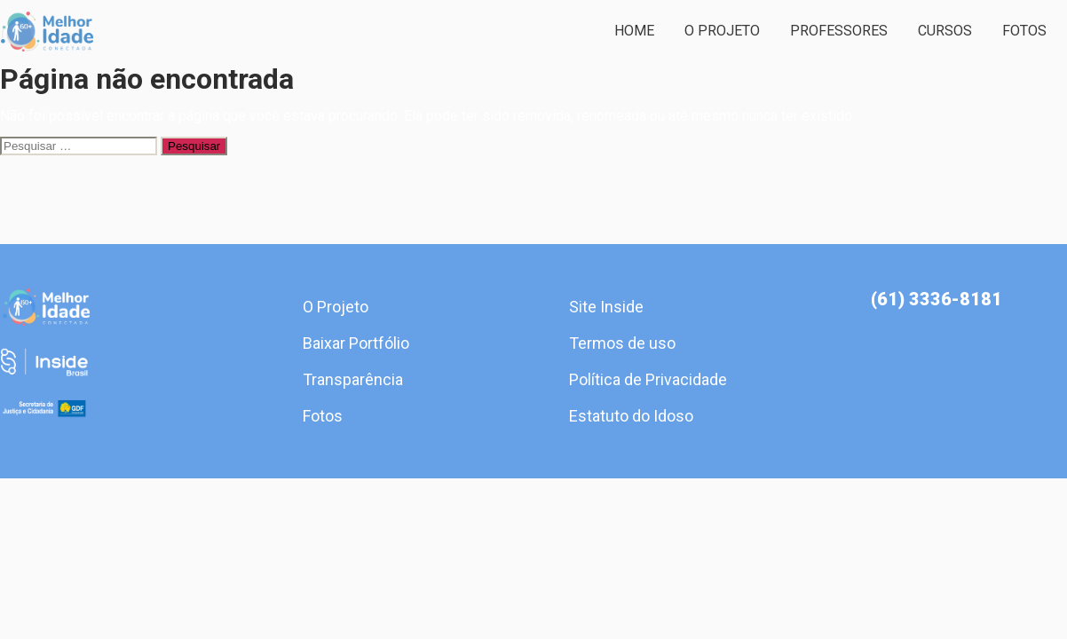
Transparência (353, 379)
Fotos (1024, 30)
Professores (839, 30)
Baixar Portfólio (356, 343)
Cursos (945, 30)
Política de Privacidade (648, 379)
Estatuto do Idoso (631, 415)
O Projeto (722, 30)
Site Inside (606, 306)
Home (634, 30)
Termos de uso (622, 343)
